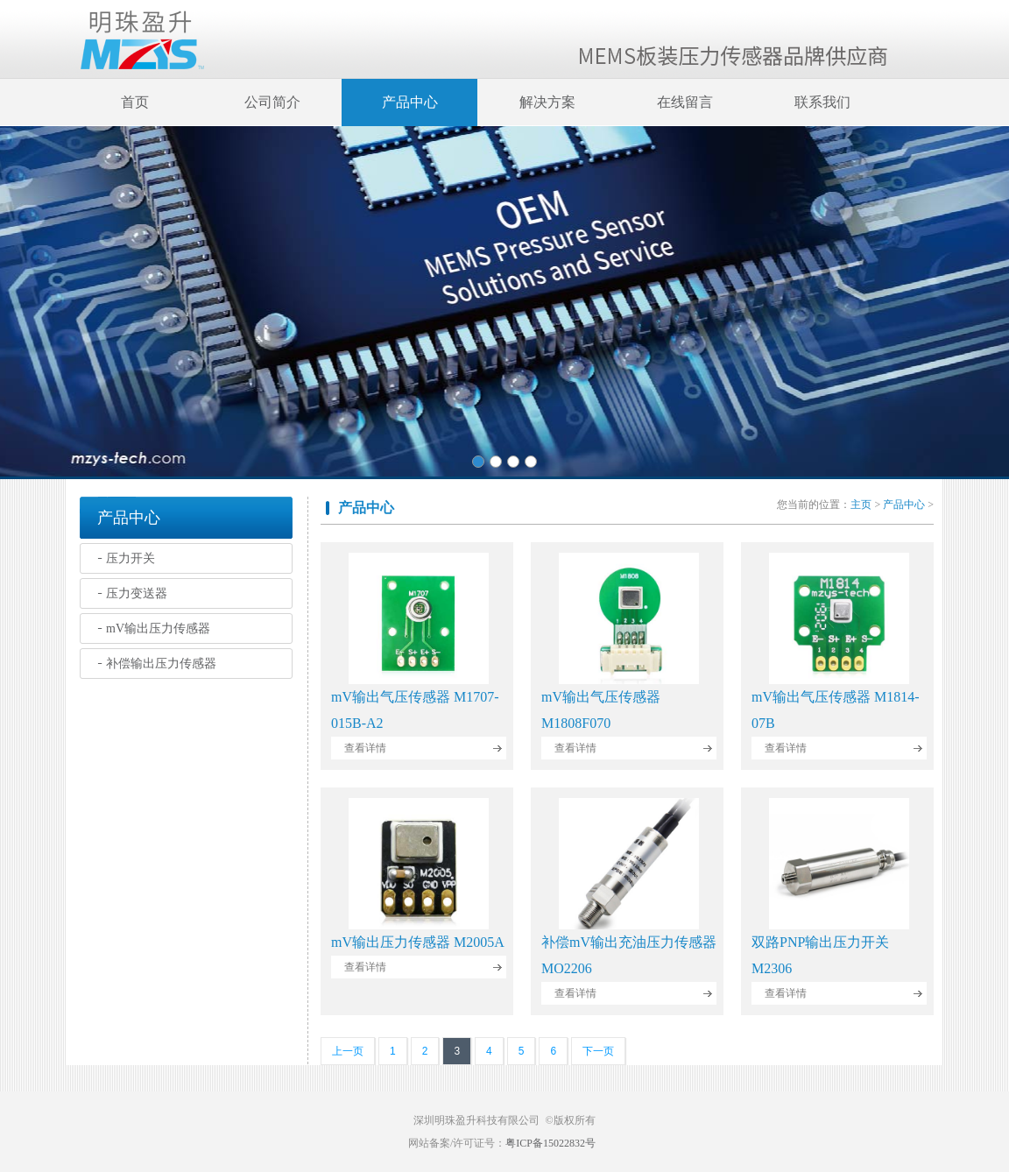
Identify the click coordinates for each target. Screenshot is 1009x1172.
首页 (135, 102)
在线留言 (685, 102)
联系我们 (822, 102)
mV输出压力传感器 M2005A (417, 942)
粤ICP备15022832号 (550, 1143)
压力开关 (130, 558)
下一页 (598, 1051)
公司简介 (272, 102)
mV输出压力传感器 (158, 628)
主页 (860, 504)
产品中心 (410, 102)
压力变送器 (136, 593)
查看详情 (365, 748)
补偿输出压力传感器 (161, 663)
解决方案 (547, 102)
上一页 (347, 1051)
